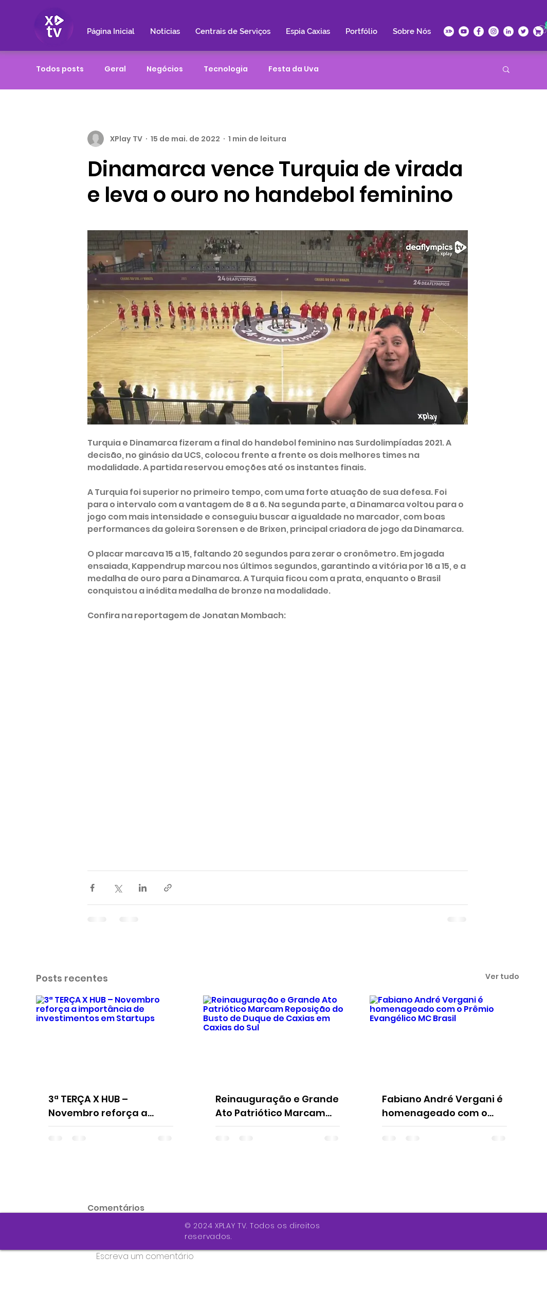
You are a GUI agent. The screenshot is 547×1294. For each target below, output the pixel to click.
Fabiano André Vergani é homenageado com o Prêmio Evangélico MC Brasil (442, 1106)
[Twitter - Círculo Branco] (523, 31)
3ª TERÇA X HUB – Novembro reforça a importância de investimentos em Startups (98, 1106)
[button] (506, 69)
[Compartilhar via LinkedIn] (143, 888)
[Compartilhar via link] (168, 888)
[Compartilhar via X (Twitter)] (117, 888)
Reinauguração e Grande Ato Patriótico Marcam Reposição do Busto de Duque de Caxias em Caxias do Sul (277, 1106)
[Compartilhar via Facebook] (92, 888)
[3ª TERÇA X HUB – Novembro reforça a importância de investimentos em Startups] (111, 1037)
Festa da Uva (293, 69)
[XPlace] (538, 31)
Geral (115, 69)
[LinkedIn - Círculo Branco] (508, 31)
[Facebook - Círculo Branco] (478, 31)
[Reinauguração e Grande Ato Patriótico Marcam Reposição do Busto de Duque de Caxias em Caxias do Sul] (278, 1037)
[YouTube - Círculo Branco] (464, 31)
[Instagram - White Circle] (493, 31)
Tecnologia (226, 69)
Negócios (165, 69)
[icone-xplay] (449, 31)
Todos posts (60, 69)
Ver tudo (502, 976)
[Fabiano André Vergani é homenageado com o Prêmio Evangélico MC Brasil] (444, 1037)
